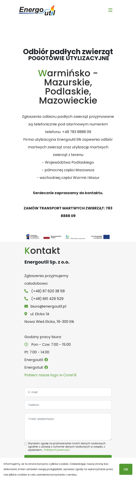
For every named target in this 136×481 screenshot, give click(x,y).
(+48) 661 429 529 (47, 298)
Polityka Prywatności (57, 450)
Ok (126, 469)
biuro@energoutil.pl (48, 306)
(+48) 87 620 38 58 (48, 291)
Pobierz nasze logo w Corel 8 (50, 375)
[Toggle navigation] (110, 10)
